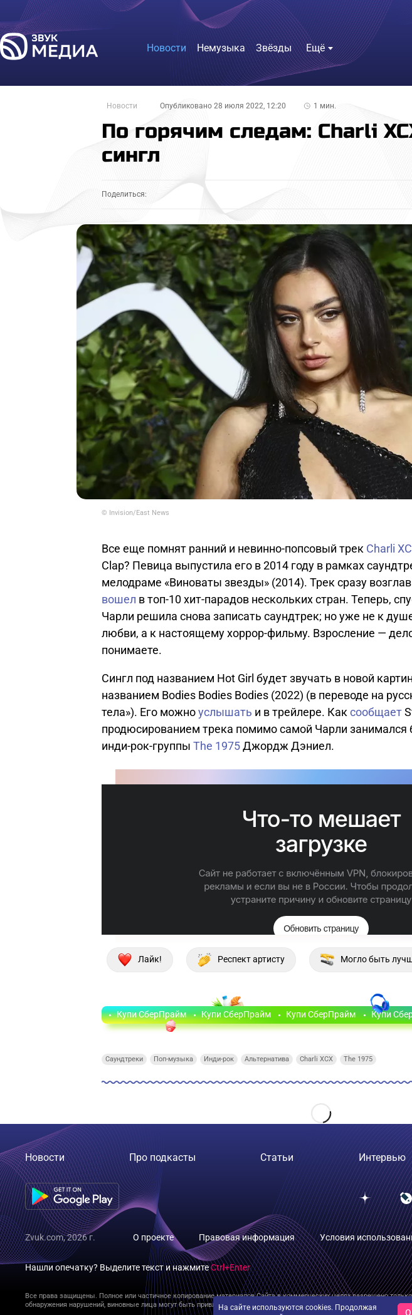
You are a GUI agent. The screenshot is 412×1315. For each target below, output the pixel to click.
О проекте (153, 1237)
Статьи (276, 1157)
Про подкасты (162, 1157)
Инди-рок (219, 1059)
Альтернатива (267, 1059)
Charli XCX (316, 1059)
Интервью (382, 1157)
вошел (119, 599)
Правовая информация (247, 1237)
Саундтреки (124, 1059)
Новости (122, 105)
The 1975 (216, 745)
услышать (225, 712)
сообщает (376, 712)
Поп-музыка (173, 1059)
